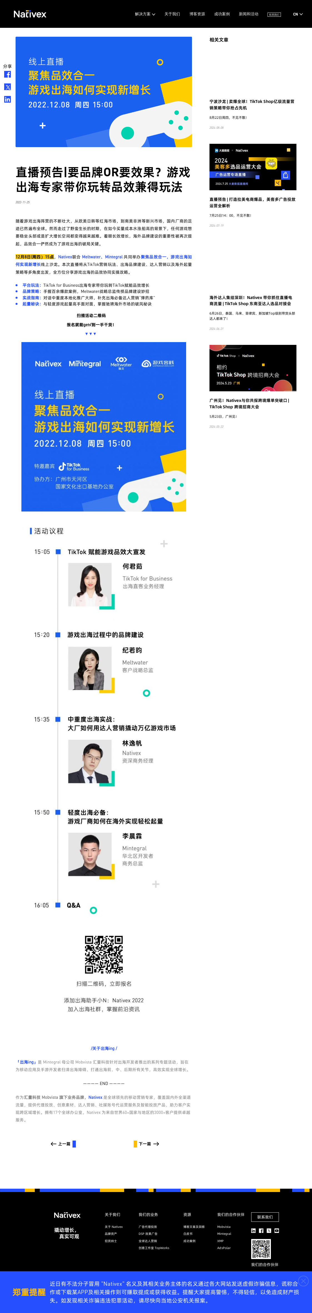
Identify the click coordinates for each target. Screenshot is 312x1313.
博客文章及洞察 (194, 1227)
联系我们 (270, 14)
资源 (187, 1214)
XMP (220, 1241)
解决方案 (113, 14)
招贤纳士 (111, 1241)
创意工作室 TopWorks (154, 1248)
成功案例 (206, 14)
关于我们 (147, 14)
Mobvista (224, 1227)
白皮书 (188, 1234)
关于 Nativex (114, 1227)
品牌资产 (111, 1234)
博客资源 (176, 14)
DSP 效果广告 (148, 1234)
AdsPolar (224, 1248)
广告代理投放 (148, 1227)
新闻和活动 (237, 14)
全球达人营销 (148, 1241)
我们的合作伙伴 (230, 1214)
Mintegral (224, 1234)
